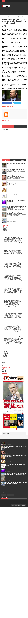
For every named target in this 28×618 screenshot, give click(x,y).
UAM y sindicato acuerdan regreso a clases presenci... (13, 326)
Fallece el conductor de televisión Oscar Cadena (12, 331)
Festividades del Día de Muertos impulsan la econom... (13, 268)
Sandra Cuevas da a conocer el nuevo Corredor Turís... (13, 324)
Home (13, 505)
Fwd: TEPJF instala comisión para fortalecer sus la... (12, 292)
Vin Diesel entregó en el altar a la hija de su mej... (12, 336)
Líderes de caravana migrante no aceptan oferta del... (13, 264)
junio (4, 349)
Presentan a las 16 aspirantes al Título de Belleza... (12, 260)
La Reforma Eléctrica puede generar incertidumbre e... (13, 240)
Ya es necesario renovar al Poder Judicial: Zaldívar (12, 270)
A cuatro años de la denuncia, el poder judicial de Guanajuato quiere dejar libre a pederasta (14, 451)
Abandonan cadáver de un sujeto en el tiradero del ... (12, 261)
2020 (4, 355)
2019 (4, 356)
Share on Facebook (6, 103)
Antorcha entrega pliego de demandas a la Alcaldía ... (13, 313)
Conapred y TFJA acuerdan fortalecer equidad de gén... (13, 263)
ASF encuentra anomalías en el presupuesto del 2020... (13, 319)
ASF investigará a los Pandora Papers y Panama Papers (13, 338)
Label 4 (4, 371)
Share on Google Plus (7, 106)
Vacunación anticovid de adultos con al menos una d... (13, 301)
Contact (19, 505)
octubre (5, 236)
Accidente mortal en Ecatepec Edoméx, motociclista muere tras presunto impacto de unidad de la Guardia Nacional (16, 474)
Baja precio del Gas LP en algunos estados (11, 255)
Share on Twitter (16, 103)
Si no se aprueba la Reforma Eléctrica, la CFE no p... (12, 279)
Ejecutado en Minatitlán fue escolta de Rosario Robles (13, 343)
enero (5, 354)
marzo (5, 352)
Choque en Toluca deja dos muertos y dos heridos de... (13, 288)
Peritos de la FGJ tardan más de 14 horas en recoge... (13, 306)
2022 (4, 231)
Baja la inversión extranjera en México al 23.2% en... (12, 239)
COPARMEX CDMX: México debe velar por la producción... (14, 337)
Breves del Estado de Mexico (8, 273)
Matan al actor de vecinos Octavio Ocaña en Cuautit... (13, 281)
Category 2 (4, 364)
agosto (5, 346)
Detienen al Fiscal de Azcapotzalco (9, 312)
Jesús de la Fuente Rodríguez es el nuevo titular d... (12, 278)
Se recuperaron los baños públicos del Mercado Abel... (13, 266)
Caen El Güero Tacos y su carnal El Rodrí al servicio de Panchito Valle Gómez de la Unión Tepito (15, 478)
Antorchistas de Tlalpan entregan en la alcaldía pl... (12, 269)
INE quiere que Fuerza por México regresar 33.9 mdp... (13, 295)
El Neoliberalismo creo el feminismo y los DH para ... (12, 293)
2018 (4, 357)
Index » (3, 369)
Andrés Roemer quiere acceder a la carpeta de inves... (13, 291)
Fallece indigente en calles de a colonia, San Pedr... (12, 243)
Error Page (23, 505)
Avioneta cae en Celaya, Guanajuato (10, 276)
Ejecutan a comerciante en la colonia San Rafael (12, 307)
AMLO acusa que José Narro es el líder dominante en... (13, 342)
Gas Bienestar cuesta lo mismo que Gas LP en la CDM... (13, 257)
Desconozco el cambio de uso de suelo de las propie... (13, 329)
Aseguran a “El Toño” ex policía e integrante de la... (12, 340)
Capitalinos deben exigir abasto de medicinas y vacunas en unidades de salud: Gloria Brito (16, 483)
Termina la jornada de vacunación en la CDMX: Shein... (13, 290)
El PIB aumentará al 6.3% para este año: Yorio (11, 237)
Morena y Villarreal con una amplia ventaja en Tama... (13, 325)
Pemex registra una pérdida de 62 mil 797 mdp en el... (13, 303)
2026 (4, 227)
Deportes (4, 495)
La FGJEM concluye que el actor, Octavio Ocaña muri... (13, 250)
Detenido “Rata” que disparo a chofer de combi (11, 300)
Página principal (6, 433)
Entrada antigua (24, 156)
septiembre (6, 345)
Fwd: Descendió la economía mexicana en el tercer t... (13, 286)
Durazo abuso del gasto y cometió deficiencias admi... (13, 315)
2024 (4, 229)
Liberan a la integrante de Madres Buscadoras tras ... (12, 248)
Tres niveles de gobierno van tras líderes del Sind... (12, 320)
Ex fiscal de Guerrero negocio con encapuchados (12, 294)
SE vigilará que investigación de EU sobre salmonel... (13, 314)
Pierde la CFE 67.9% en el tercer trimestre (11, 302)
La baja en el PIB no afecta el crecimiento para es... (12, 256)
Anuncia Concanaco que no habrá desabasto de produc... (13, 238)
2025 (4, 228)
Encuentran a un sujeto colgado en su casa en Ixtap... (13, 275)
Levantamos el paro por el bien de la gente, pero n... (12, 339)
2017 (4, 358)
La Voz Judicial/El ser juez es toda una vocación (12, 299)
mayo (5, 350)
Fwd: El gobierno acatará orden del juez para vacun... (13, 287)
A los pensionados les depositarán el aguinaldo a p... (12, 282)
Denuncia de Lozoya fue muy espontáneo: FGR (12, 341)
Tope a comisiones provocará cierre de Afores (11, 304)
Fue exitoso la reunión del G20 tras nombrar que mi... (13, 249)
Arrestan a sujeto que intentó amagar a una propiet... (12, 289)
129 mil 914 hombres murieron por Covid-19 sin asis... (13, 317)
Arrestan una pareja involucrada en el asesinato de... (12, 244)
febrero (5, 353)
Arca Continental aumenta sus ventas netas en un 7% (13, 280)
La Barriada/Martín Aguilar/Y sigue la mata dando (12, 311)
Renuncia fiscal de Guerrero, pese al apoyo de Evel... (13, 327)
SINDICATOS (10, 495)
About (16, 505)
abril (4, 351)
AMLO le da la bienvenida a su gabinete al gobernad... (13, 328)
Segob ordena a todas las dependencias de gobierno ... (13, 265)
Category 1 (4, 362)
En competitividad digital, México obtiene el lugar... (12, 254)
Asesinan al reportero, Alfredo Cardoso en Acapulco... (13, 251)
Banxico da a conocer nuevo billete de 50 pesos (12, 305)
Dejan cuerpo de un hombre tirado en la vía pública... (12, 262)
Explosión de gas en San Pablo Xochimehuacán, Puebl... (13, 253)
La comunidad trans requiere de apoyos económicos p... (13, 333)
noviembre (5, 235)
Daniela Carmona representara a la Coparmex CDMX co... (13, 242)
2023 (4, 230)
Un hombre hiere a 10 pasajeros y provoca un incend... (13, 252)
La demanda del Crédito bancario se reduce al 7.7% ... (13, 277)
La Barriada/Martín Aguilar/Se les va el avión (11, 274)
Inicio (15, 156)
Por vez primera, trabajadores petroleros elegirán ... (12, 318)
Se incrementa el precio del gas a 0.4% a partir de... (12, 241)
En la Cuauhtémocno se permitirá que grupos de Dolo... (13, 267)
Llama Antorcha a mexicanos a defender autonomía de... (13, 332)
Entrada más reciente (5, 156)
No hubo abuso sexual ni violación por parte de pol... (12, 330)
